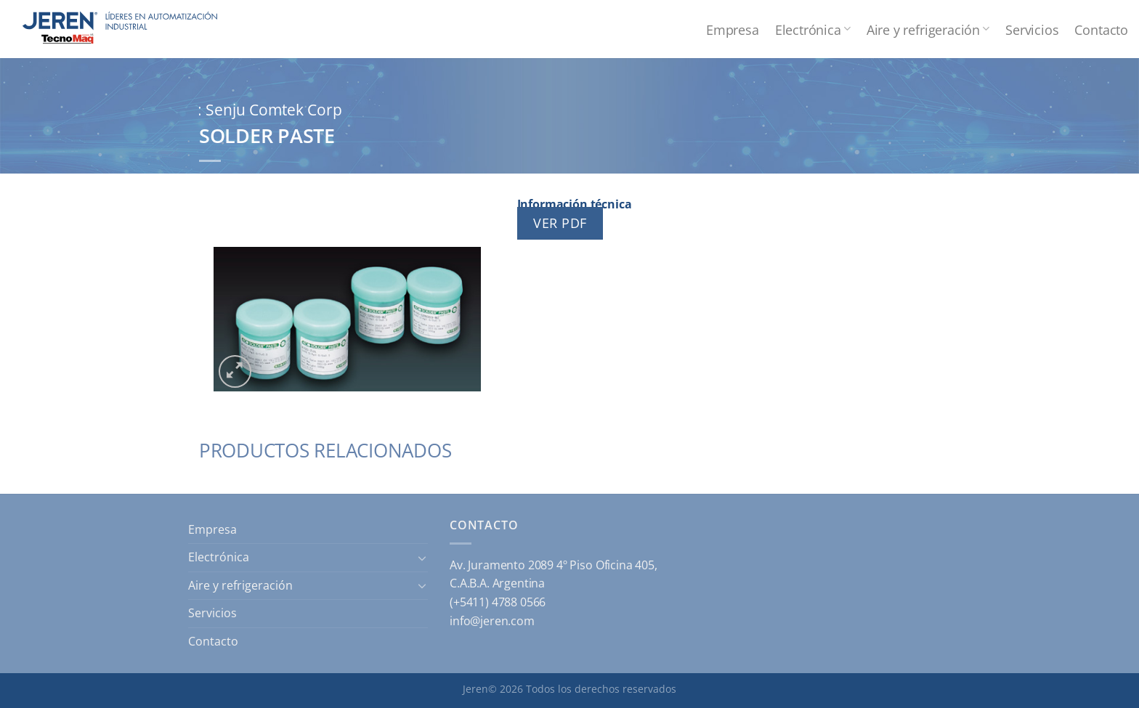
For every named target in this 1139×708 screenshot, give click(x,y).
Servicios (1031, 29)
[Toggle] (422, 557)
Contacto (1101, 29)
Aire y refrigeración (928, 29)
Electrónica (813, 29)
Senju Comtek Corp (274, 109)
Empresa (732, 29)
